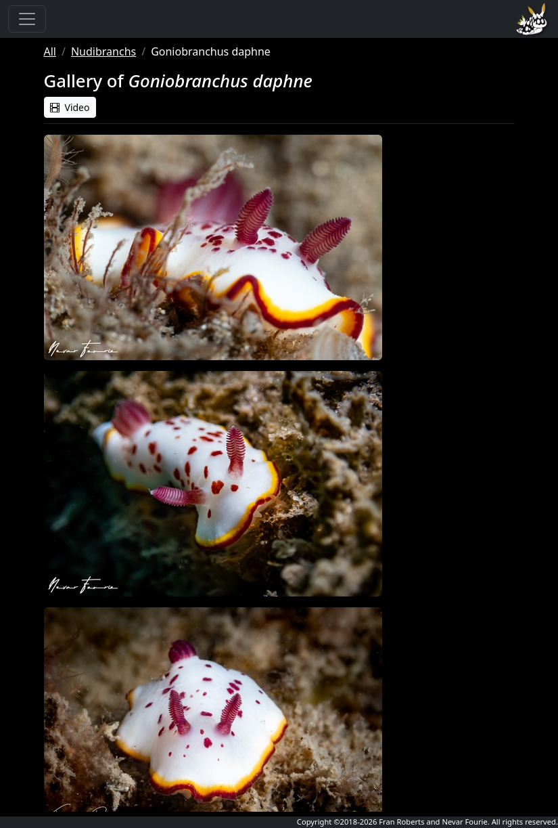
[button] (213, 247)
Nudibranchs (103, 51)
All (50, 51)
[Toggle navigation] (27, 18)
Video (70, 107)
